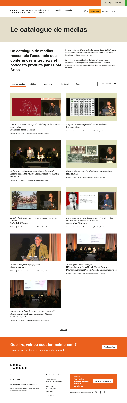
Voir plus (63, 329)
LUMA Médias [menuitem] (27, 12)
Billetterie (94, 11)
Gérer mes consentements (18, 390)
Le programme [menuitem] (27, 10)
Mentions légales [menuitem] (34, 388)
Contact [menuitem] (13, 375)
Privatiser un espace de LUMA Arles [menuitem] (23, 384)
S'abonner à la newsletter (103, 381)
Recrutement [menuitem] (15, 379)
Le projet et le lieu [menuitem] (42, 10)
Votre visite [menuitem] (58, 10)
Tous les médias (18, 84)
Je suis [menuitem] (39, 12)
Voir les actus (109, 347)
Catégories (66, 84)
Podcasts (48, 84)
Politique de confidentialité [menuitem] (18, 388)
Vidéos (33, 84)
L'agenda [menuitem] (68, 10)
